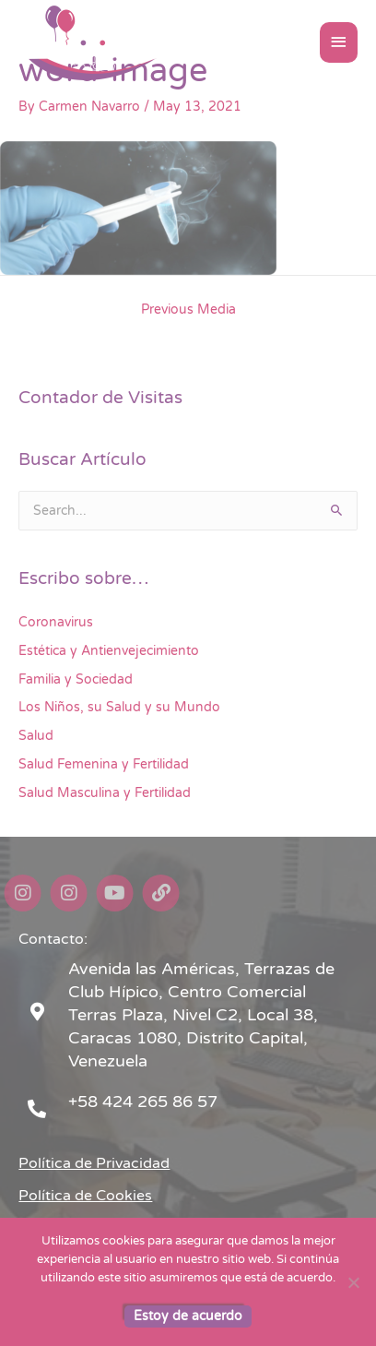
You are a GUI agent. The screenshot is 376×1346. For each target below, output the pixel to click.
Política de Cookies (85, 1195)
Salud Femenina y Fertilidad (103, 764)
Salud (35, 736)
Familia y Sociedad (75, 679)
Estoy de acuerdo (188, 1316)
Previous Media (188, 309)
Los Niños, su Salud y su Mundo (119, 707)
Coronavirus (55, 622)
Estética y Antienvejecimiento (108, 651)
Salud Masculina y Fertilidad (104, 793)
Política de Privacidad (94, 1163)
